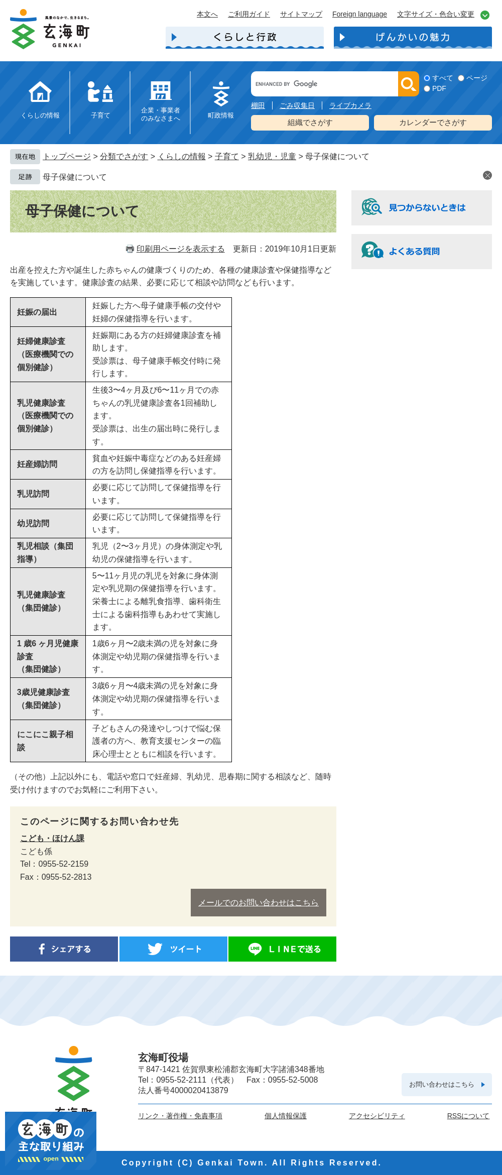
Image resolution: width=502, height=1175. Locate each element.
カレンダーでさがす (433, 122)
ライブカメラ (350, 105)
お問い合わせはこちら (441, 1084)
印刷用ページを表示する (181, 249)
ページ (476, 78)
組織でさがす (310, 122)
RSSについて (468, 1116)
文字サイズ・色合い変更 (435, 14)
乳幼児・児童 (272, 156)
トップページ (67, 156)
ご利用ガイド (249, 14)
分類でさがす (124, 156)
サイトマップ (301, 14)
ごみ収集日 (297, 105)
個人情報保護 (286, 1116)
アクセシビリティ (377, 1116)
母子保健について (75, 177)
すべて (442, 78)
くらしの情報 (40, 115)
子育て (100, 115)
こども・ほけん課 (52, 838)
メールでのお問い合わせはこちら (258, 902)
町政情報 (221, 115)
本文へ (207, 14)
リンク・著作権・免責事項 (180, 1116)
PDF (439, 88)
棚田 (258, 105)
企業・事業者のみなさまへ (160, 114)
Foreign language (359, 14)
